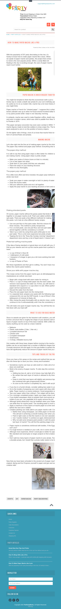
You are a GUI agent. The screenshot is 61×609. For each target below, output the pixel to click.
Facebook (13, 600)
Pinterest (10, 600)
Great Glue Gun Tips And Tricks (19, 548)
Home (8, 34)
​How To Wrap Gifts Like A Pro (18, 555)
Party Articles (16, 34)
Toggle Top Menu (30, 1)
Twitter (17, 600)
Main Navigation (8, 29)
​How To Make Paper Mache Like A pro (21, 563)
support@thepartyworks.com (46, 3)
